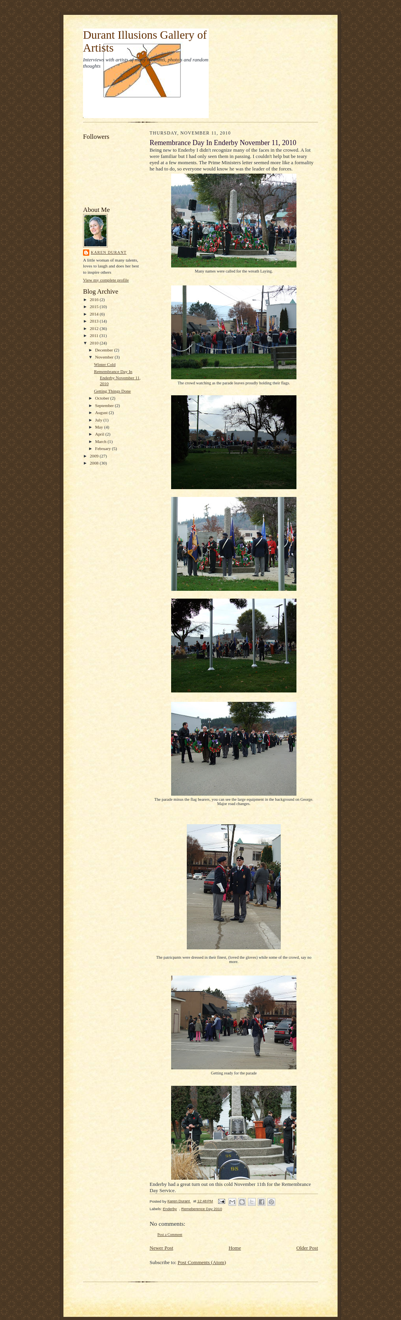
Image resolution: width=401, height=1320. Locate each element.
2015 (94, 306)
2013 (94, 321)
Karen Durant (108, 252)
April (100, 434)
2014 (94, 314)
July (99, 420)
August (102, 412)
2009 (94, 456)
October (102, 398)
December (104, 350)
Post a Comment (169, 1234)
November (105, 357)
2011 (94, 335)
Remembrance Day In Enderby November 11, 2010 (117, 377)
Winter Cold (105, 364)
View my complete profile (106, 280)
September (105, 405)
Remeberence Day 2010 (201, 1209)
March (101, 441)
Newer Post (161, 1248)
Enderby (170, 1209)
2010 (94, 343)
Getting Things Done (112, 391)
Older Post (307, 1248)
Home (235, 1248)
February (103, 448)
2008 (94, 463)
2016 (94, 299)
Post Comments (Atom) (202, 1262)
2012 (94, 328)
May (99, 427)
